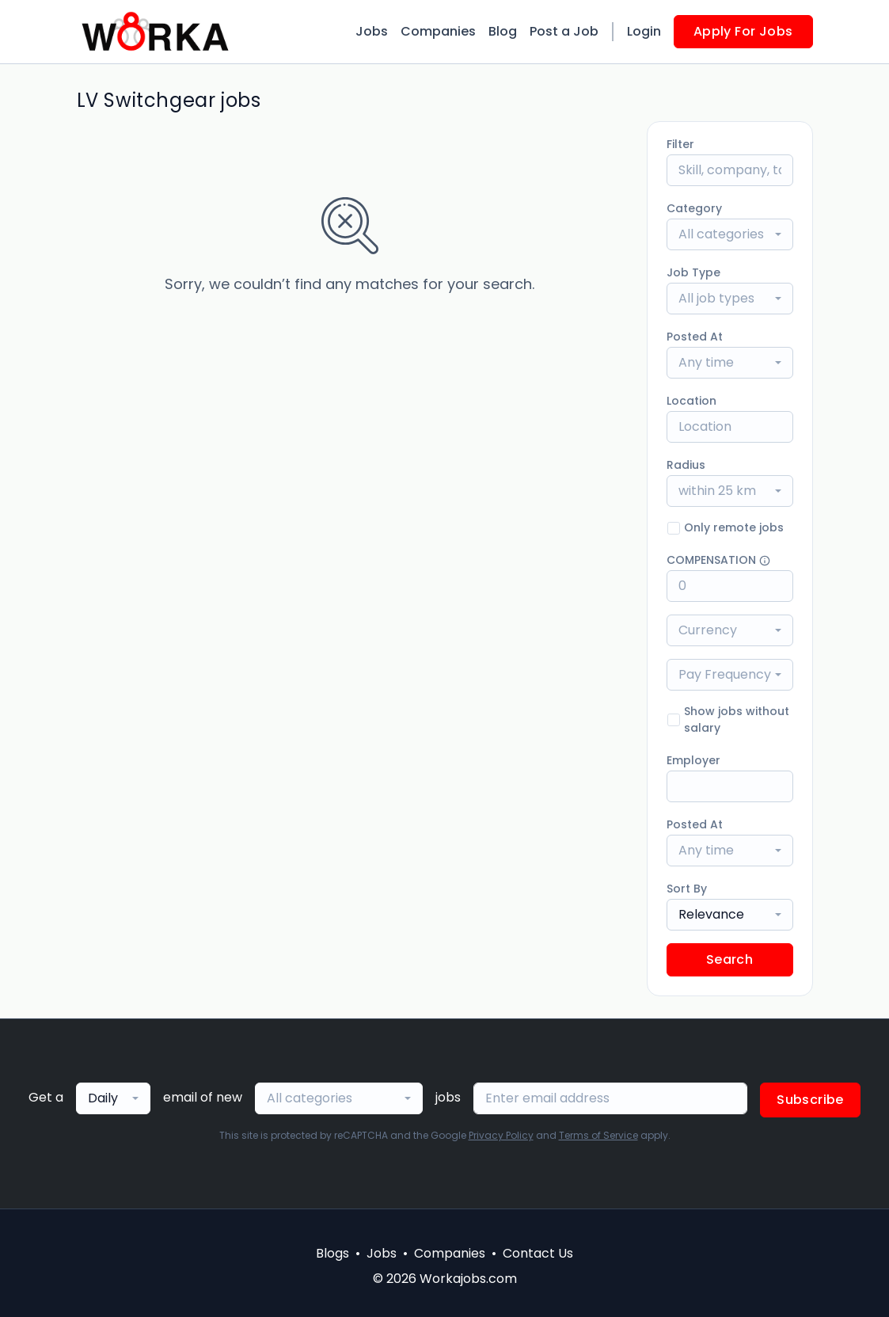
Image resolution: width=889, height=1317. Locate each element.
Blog (502, 31)
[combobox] (730, 234)
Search (729, 959)
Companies (438, 31)
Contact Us (538, 1253)
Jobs (371, 31)
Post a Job (564, 31)
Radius (686, 465)
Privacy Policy (501, 1135)
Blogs (332, 1253)
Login (644, 31)
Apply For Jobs (743, 31)
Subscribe (810, 1100)
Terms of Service (598, 1135)
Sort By (687, 888)
